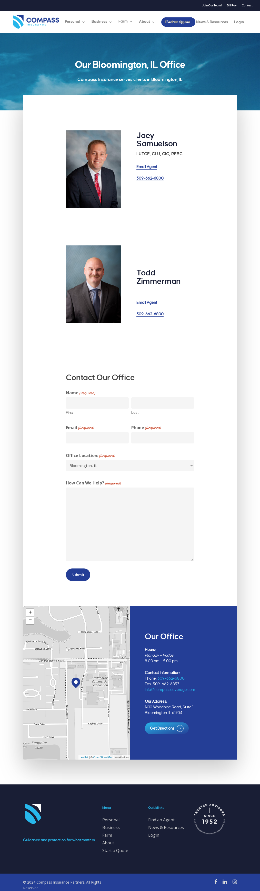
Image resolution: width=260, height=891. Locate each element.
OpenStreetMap (103, 757)
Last (135, 413)
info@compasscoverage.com (170, 690)
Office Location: (90, 456)
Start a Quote (115, 850)
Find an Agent (161, 820)
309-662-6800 (150, 178)
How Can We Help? (93, 483)
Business (111, 827)
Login (153, 835)
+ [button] (30, 613)
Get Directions (162, 728)
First (69, 413)
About (108, 843)
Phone (146, 428)
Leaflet (84, 757)
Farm (107, 835)
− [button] (30, 620)
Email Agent (146, 167)
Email (80, 428)
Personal (110, 820)
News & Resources (166, 827)
